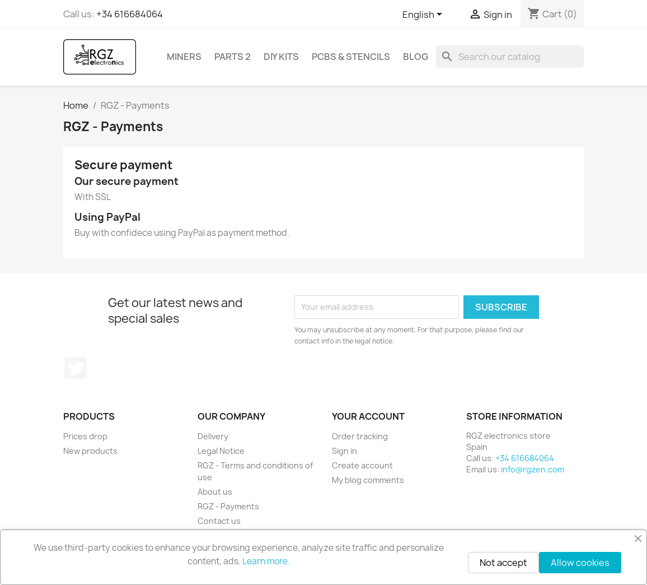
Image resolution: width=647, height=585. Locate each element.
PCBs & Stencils (351, 56)
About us (215, 491)
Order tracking (360, 436)
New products (90, 450)
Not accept (503, 562)
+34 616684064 (129, 14)
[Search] (510, 56)
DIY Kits (281, 56)
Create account (362, 465)
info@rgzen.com (532, 469)
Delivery (213, 436)
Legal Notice (221, 450)
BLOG (415, 56)
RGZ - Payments (228, 506)
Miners (184, 56)
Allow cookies (580, 562)
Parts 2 (232, 56)
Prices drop (85, 436)
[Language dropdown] (424, 15)
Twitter (75, 368)
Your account (368, 416)
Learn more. (266, 561)
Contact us (219, 521)
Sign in (344, 450)
